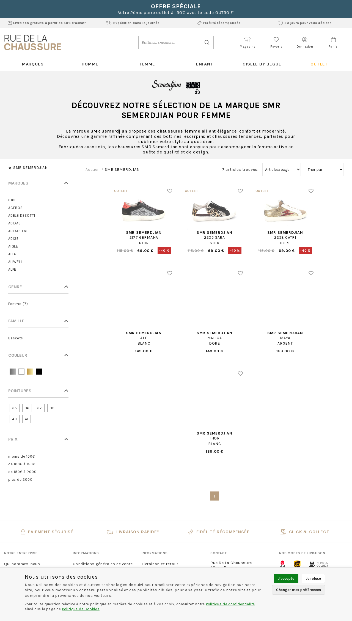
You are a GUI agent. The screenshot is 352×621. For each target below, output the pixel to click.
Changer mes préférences (298, 590)
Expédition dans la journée (133, 23)
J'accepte (286, 578)
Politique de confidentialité (230, 604)
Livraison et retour (160, 564)
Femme (147, 64)
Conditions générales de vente (103, 564)
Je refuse (313, 578)
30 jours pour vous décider (305, 23)
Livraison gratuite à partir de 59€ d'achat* (47, 23)
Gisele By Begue (262, 64)
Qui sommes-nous (22, 564)
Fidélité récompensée (219, 23)
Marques (33, 64)
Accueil (93, 169)
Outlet (319, 64)
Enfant (204, 64)
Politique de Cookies (81, 609)
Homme (90, 64)
